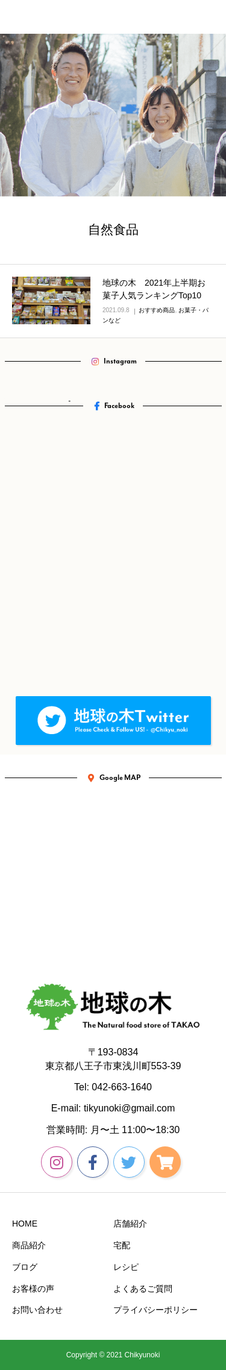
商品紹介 (29, 1245)
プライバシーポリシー (155, 1310)
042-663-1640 (122, 1087)
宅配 (121, 1245)
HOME (24, 1223)
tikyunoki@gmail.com (129, 1108)
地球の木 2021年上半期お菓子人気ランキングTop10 (154, 289)
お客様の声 (33, 1288)
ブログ (24, 1267)
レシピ (126, 1267)
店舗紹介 (130, 1223)
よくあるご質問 (142, 1288)
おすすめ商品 (157, 310)
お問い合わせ (37, 1310)
